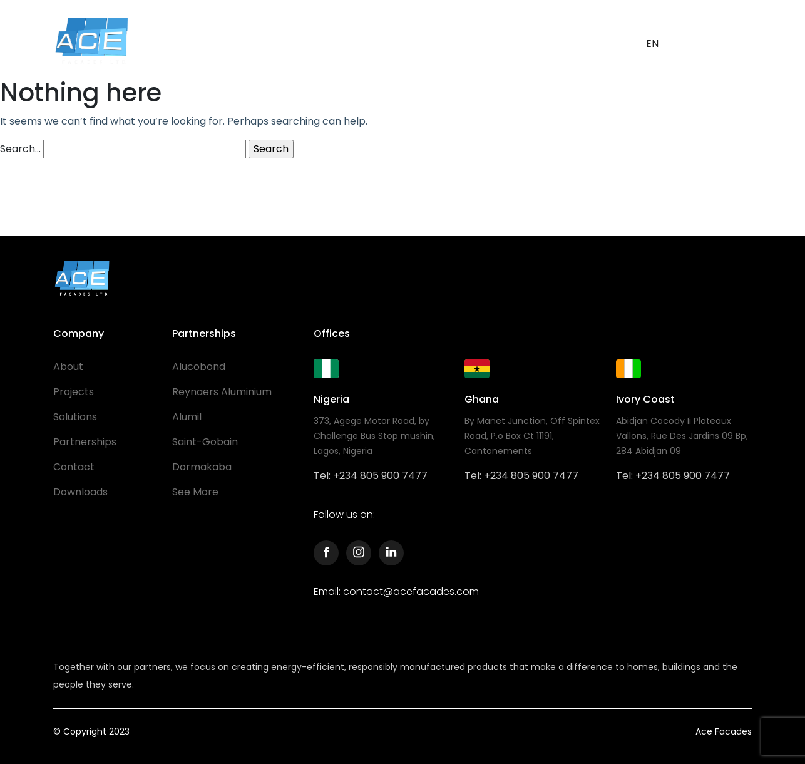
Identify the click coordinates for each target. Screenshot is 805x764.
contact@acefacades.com (411, 591)
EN (652, 43)
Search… (20, 149)
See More (195, 492)
